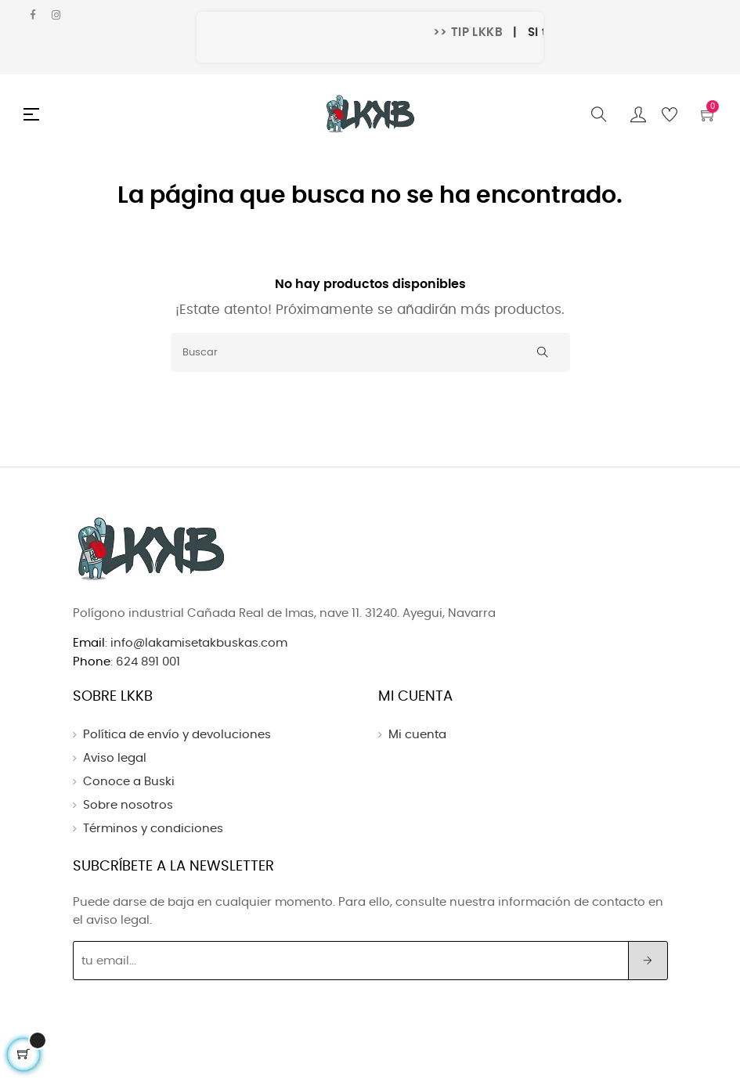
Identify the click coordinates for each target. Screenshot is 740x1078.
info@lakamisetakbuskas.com (197, 643)
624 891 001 (148, 662)
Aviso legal (114, 758)
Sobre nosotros (128, 805)
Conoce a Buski (129, 782)
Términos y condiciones (153, 829)
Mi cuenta (417, 735)
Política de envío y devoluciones (177, 735)
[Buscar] (370, 352)
